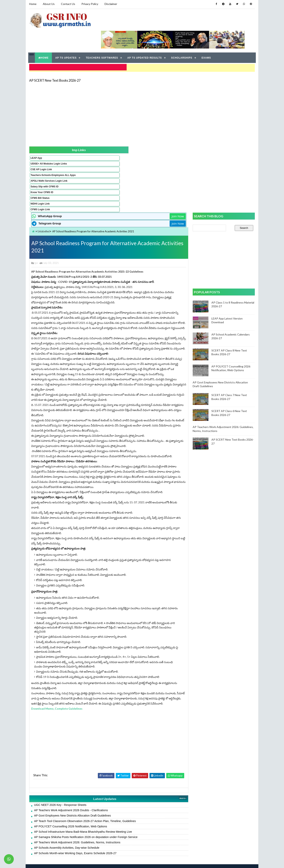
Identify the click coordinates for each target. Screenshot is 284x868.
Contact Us (67, 4)
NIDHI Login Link (39, 192)
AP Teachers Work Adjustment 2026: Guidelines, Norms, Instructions (113, 831)
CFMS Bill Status (39, 186)
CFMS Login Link (39, 198)
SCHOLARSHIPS (181, 39)
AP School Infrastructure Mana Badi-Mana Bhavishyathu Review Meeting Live (119, 821)
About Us (48, 4)
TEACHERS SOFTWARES (102, 39)
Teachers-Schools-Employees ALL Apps (42, 159)
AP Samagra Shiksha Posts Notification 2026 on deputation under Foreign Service (122, 826)
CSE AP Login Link (40, 152)
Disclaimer (110, 4)
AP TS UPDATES (66, 39)
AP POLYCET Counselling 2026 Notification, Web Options (106, 815)
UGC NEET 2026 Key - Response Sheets (96, 794)
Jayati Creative (123, 861)
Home (32, 4)
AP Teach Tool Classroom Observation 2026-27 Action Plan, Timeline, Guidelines (121, 810)
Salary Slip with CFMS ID (44, 175)
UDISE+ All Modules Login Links (41, 145)
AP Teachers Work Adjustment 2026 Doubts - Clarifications (107, 799)
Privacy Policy (89, 4)
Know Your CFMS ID (41, 180)
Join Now (179, 128)
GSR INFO (65, 861)
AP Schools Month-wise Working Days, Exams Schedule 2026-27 (111, 842)
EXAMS (206, 39)
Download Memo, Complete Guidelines (93, 698)
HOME (44, 39)
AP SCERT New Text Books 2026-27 (54, 60)
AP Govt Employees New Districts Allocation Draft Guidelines (108, 804)
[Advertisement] (142, 93)
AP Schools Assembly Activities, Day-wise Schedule (102, 837)
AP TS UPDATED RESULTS (145, 39)
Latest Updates (123, 788)
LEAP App (35, 138)
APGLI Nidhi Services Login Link (42, 168)
